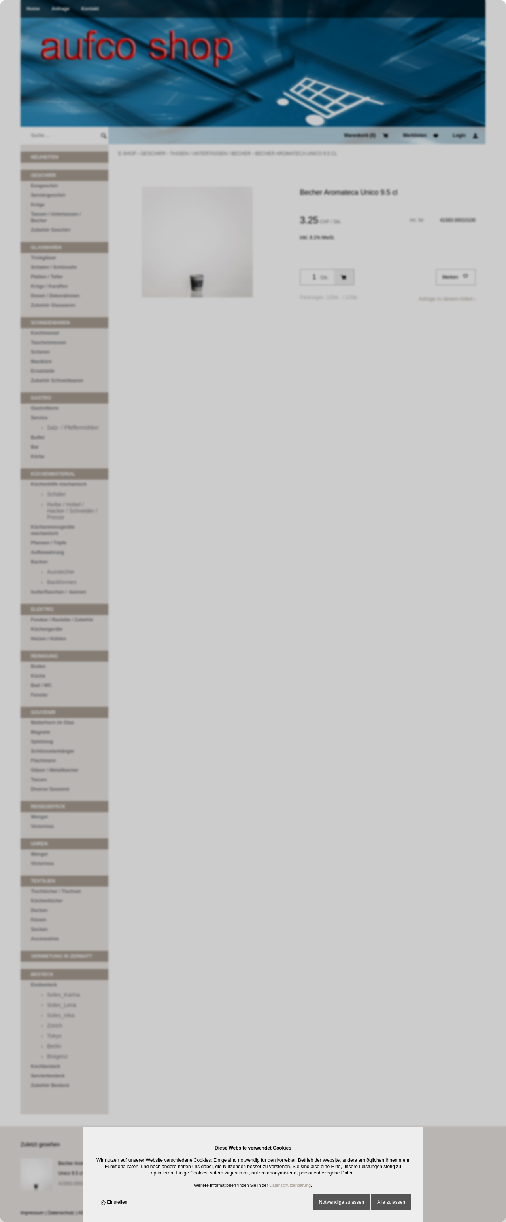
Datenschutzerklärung (290, 1185)
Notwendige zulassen (341, 1202)
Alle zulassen (391, 1202)
